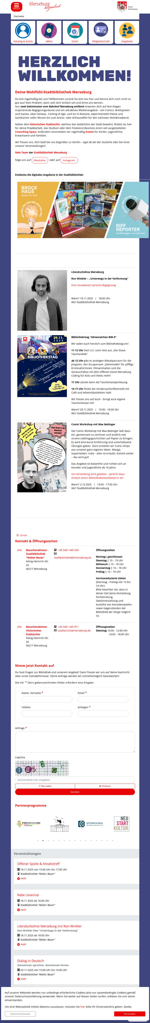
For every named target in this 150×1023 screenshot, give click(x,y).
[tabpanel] (28, 824)
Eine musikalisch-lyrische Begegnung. (93, 285)
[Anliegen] (103, 713)
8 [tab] (75, 840)
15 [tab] (112, 840)
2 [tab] (43, 840)
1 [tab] (37, 840)
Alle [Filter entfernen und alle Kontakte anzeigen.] (19, 550)
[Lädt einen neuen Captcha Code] (45, 786)
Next (137, 824)
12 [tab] (96, 840)
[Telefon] (47, 713)
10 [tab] (86, 840)
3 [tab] (48, 840)
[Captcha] (75, 780)
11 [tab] (91, 840)
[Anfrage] (75, 742)
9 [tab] (80, 840)
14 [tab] (107, 840)
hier (82, 1006)
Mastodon (40, 160)
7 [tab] (70, 840)
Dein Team (21, 152)
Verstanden (129, 1013)
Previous (12, 824)
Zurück (21, 535)
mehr (23, 878)
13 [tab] (102, 840)
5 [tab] (59, 840)
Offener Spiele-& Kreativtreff (38, 864)
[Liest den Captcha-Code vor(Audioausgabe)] (105, 786)
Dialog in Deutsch (30, 961)
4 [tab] (53, 840)
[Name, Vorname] (47, 699)
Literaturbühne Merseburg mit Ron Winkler (49, 926)
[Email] (103, 699)
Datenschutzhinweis (20, 1013)
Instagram (69, 160)
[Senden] (75, 792)
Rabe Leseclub (28, 895)
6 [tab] (64, 840)
